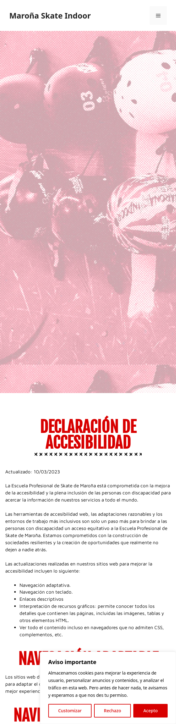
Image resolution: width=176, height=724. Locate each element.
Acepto (150, 710)
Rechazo (112, 710)
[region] (108, 688)
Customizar (70, 710)
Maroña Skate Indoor (50, 15)
